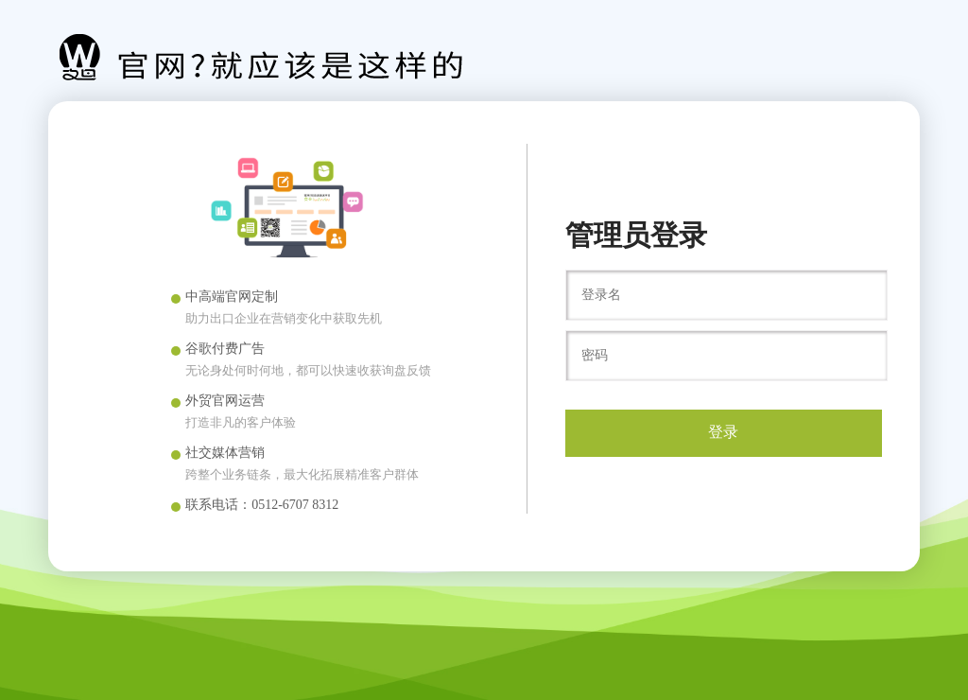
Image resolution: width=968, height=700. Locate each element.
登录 (723, 432)
